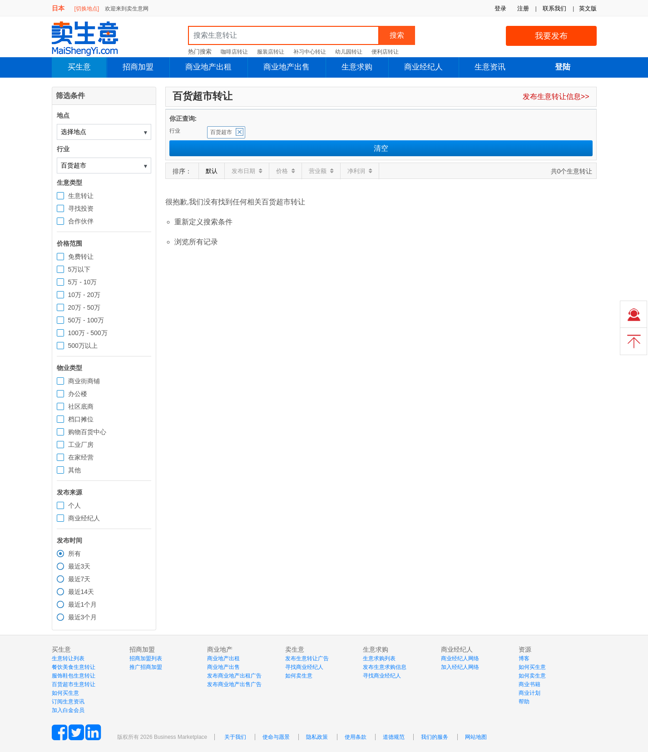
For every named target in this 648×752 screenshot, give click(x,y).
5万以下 (79, 269)
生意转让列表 (68, 658)
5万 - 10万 (82, 282)
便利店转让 (385, 52)
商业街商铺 (84, 381)
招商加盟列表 (145, 658)
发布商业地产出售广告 (234, 684)
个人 (74, 505)
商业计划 (529, 693)
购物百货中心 (87, 431)
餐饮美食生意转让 (73, 667)
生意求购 (356, 67)
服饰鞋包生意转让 (73, 676)
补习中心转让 (309, 52)
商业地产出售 (286, 67)
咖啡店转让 (234, 52)
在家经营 (81, 457)
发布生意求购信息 (384, 667)
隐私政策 (317, 737)
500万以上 (83, 345)
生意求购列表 (379, 658)
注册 (523, 8)
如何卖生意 (298, 676)
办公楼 (77, 393)
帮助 (524, 701)
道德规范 (394, 737)
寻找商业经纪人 (304, 667)
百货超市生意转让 (73, 684)
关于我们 (235, 737)
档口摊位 (81, 419)
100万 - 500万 (88, 332)
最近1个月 (82, 604)
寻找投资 (81, 208)
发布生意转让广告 (307, 658)
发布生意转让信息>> (556, 96)
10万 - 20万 (84, 294)
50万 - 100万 (86, 320)
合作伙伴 (81, 221)
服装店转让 (270, 52)
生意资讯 (490, 67)
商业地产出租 (208, 67)
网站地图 (476, 737)
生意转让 (81, 195)
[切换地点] (86, 8)
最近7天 (79, 579)
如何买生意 (65, 693)
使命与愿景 (276, 737)
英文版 (588, 8)
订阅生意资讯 (68, 701)
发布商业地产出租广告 (234, 676)
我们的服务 (434, 737)
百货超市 (221, 132)
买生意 (79, 67)
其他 (74, 470)
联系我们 (554, 8)
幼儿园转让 (348, 52)
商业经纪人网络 (460, 658)
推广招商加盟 (145, 667)
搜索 (397, 35)
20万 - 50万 (84, 307)
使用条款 (355, 737)
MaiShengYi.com (93, 38)
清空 (381, 148)
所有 (74, 553)
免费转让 (81, 256)
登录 (500, 8)
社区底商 (81, 406)
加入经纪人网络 (460, 667)
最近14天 (81, 591)
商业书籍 (529, 684)
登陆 (562, 67)
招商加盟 (138, 67)
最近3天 (79, 566)
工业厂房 (81, 444)
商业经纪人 (423, 67)
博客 (524, 658)
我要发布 (551, 35)
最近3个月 (82, 617)
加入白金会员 (68, 710)
